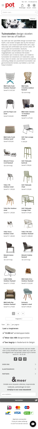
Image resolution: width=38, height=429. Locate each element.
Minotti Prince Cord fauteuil (9, 162)
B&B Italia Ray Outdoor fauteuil (9, 303)
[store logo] (10, 5)
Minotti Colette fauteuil (26, 256)
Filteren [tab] (32, 19)
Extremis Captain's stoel (26, 303)
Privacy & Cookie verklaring (19, 421)
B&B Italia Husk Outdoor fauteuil (9, 87)
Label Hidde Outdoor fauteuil (9, 280)
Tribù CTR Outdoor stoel (8, 186)
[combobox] (19, 12)
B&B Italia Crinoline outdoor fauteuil (27, 88)
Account (29, 6)
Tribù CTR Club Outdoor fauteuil (27, 233)
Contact (34, 6)
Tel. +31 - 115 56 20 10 (29, 2)
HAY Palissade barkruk (26, 162)
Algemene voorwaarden (19, 419)
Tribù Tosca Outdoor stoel (8, 233)
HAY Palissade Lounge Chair (26, 209)
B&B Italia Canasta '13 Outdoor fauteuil (27, 114)
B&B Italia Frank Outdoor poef (9, 138)
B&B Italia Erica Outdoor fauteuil (27, 280)
